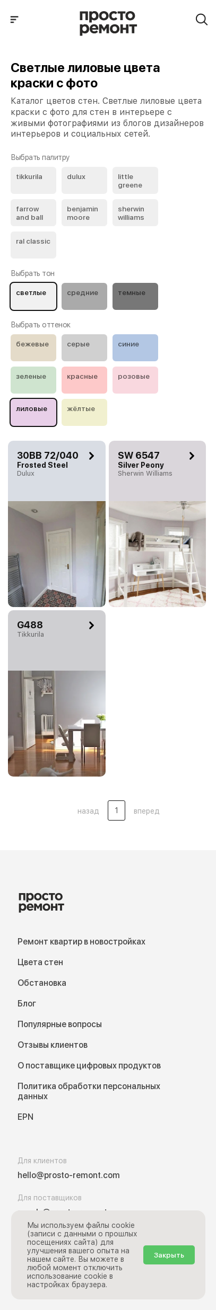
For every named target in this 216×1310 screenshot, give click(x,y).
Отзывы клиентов (53, 1045)
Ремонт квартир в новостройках (81, 942)
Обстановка (42, 983)
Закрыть (169, 1255)
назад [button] (88, 811)
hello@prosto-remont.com (69, 1175)
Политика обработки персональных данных (89, 1091)
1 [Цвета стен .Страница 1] (116, 810)
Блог (27, 1004)
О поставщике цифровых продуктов (89, 1066)
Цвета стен (40, 962)
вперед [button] (147, 811)
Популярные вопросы (60, 1024)
